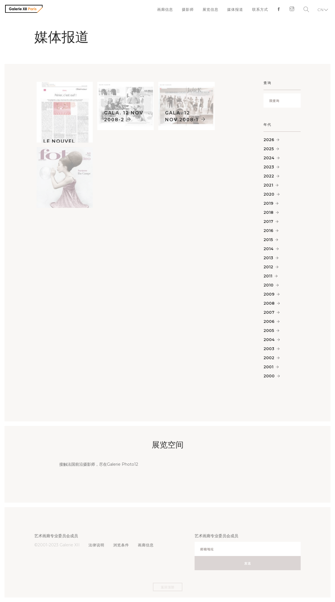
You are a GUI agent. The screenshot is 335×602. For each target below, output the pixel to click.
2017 (268, 221)
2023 (269, 167)
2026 (269, 139)
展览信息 (209, 10)
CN (320, 10)
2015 (268, 239)
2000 (269, 376)
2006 (269, 321)
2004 (269, 339)
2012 (268, 266)
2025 (269, 148)
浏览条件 (122, 545)
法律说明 (97, 545)
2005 (269, 330)
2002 (269, 357)
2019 (268, 203)
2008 (269, 303)
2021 (268, 185)
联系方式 (259, 10)
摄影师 (186, 10)
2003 (269, 348)
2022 (269, 176)
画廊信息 (163, 10)
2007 (269, 312)
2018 (268, 212)
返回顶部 (167, 587)
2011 (268, 276)
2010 (268, 285)
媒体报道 (234, 10)
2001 (268, 366)
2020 (269, 194)
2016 (268, 230)
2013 (268, 257)
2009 (269, 294)
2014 (268, 248)
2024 (269, 157)
